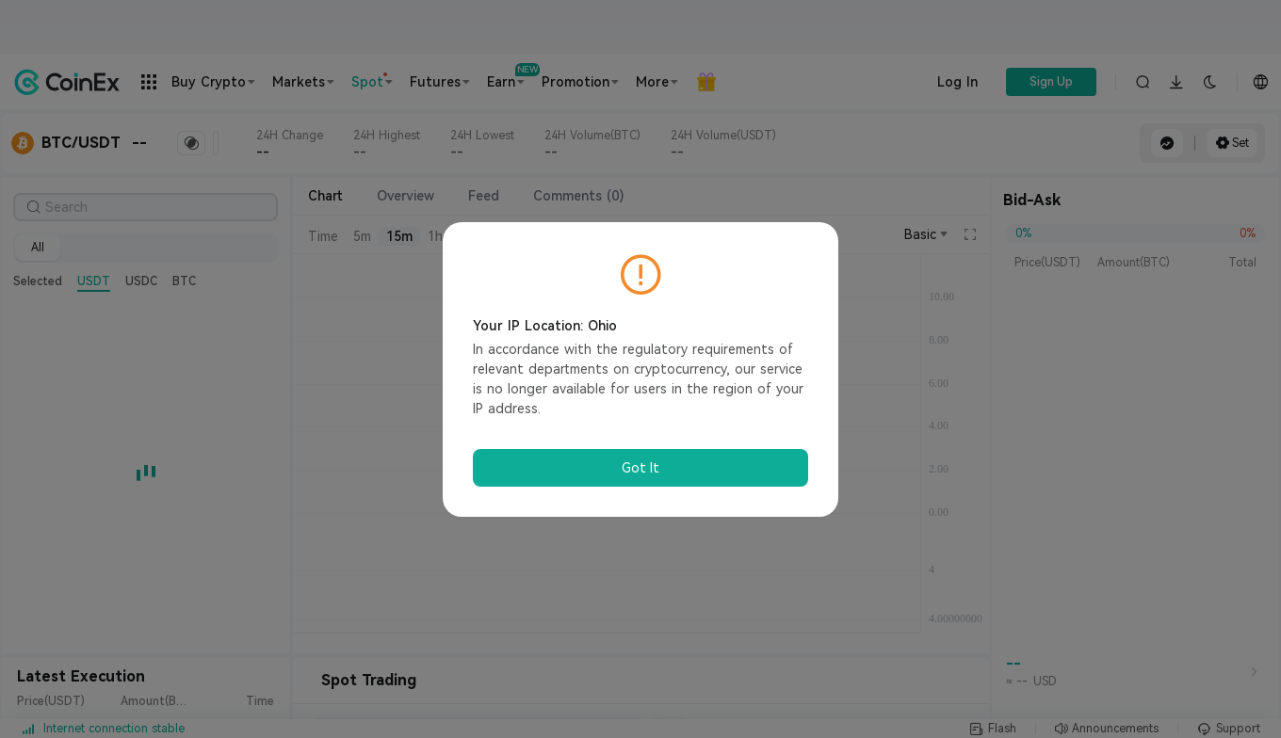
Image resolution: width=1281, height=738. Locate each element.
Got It (640, 467)
